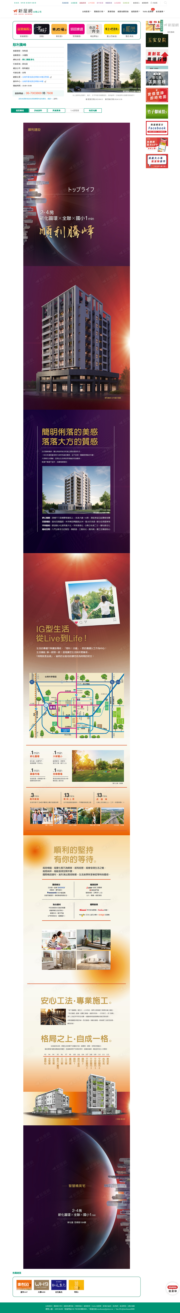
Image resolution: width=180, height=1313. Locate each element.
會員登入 (136, 3)
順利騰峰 (170, 32)
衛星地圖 (93, 110)
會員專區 (123, 1306)
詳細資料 (38, 110)
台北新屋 (117, 3)
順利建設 (26, 68)
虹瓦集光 (58, 1292)
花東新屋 (126, 3)
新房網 (115, 1306)
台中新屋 (91, 3)
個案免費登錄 (123, 11)
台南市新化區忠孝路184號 (32, 81)
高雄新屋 (65, 3)
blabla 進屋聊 (148, 11)
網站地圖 (131, 1306)
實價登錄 (111, 11)
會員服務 (159, 11)
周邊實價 (56, 110)
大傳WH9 (41, 1292)
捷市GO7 (24, 1292)
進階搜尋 (145, 3)
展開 (161, 26)
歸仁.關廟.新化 (28, 60)
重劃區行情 (98, 11)
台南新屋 (74, 3)
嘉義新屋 (82, 3)
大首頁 (153, 3)
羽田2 (76, 1292)
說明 (55, 99)
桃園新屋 (108, 3)
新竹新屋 (100, 3)
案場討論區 (107, 1306)
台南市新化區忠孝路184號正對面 (35, 77)
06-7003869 (34, 93)
